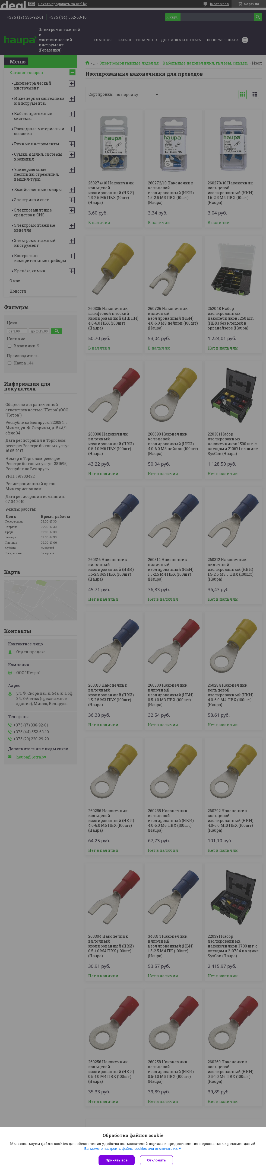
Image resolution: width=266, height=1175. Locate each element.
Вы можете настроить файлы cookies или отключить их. (131, 1149)
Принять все (117, 1160)
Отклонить (156, 1160)
